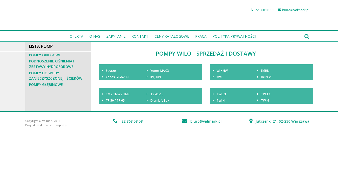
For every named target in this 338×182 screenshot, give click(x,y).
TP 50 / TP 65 (115, 100)
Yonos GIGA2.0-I (117, 77)
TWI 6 (265, 100)
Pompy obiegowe (45, 55)
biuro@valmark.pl (295, 10)
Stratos (111, 71)
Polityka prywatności (234, 36)
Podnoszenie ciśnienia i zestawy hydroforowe (51, 64)
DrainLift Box (159, 100)
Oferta (76, 36)
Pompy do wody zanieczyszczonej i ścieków (55, 76)
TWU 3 (221, 94)
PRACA (200, 36)
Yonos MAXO (159, 71)
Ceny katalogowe (171, 36)
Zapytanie (115, 36)
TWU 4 (265, 94)
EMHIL (265, 71)
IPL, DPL (156, 77)
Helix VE (266, 77)
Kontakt (140, 36)
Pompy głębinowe (46, 84)
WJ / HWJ (222, 71)
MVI (219, 77)
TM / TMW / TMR (117, 94)
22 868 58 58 (264, 10)
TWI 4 (221, 100)
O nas (94, 36)
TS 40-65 (156, 94)
